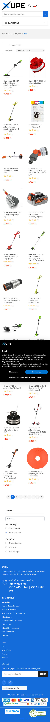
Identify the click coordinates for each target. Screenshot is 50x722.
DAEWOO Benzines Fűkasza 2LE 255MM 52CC (11, 171)
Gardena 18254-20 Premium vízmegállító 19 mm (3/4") (11, 300)
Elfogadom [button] (36, 372)
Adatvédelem (7, 617)
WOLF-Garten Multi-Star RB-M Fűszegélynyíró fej (12, 215)
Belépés (5, 657)
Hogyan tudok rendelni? (11, 606)
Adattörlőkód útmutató (10, 628)
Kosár (4, 646)
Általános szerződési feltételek (13, 613)
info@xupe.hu (17, 583)
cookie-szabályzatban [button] (34, 359)
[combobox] (14, 688)
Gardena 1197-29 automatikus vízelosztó (12, 387)
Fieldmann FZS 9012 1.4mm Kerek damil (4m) (11, 430)
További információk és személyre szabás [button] (25, 377)
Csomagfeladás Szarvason (12, 621)
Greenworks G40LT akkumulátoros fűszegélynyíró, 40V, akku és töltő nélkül (36, 257)
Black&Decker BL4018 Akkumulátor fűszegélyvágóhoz (36, 215)
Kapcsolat (5, 635)
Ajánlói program (8, 632)
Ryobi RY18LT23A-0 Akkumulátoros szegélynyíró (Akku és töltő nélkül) (11, 128)
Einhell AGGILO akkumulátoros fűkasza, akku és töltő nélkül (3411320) (37, 431)
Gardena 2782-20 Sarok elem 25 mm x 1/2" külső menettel (37, 388)
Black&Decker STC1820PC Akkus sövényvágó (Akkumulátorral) (10, 475)
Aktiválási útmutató (9, 609)
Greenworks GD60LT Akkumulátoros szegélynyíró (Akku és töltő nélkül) (11, 84)
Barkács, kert (16, 34)
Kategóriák (12, 23)
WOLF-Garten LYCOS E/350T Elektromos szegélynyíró (11, 256)
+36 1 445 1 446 (18, 587)
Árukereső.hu (12, 715)
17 (37, 497)
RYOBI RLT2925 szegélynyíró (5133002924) (34, 300)
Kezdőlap (5, 34)
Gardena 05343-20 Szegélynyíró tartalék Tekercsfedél (36, 474)
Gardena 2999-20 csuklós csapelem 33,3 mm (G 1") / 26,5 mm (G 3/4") (37, 172)
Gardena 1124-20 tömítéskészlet (34, 126)
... (33, 497)
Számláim (5, 654)
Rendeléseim (6, 650)
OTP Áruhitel (6, 624)
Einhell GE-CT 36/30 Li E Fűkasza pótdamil (37, 82)
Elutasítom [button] (13, 372)
